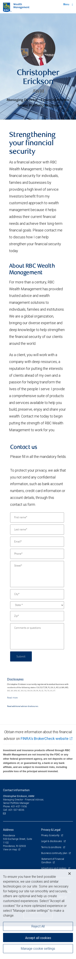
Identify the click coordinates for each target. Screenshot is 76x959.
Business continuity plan (54, 853)
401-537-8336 (16, 810)
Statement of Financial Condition (52, 860)
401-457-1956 (19, 806)
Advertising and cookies (54, 868)
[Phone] (37, 554)
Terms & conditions (51, 847)
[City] (37, 594)
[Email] (37, 542)
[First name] (37, 517)
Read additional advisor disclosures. (23, 706)
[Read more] (12, 697)
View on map (10, 849)
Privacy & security (50, 835)
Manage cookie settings (38, 948)
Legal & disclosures (52, 841)
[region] (38, 914)
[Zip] (37, 616)
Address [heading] (8, 830)
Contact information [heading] (16, 790)
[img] (38, 66)
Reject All (38, 926)
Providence (9, 835)
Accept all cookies (38, 938)
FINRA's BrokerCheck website (45, 738)
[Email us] (4, 813)
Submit (21, 656)
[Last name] (37, 530)
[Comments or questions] (37, 636)
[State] (37, 605)
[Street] (37, 574)
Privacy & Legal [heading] (50, 830)
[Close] (69, 873)
